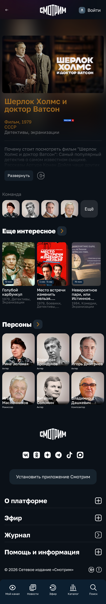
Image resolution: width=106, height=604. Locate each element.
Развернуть (19, 175)
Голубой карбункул (12, 292)
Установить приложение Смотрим (53, 476)
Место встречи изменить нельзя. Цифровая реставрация (51, 298)
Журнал (53, 535)
